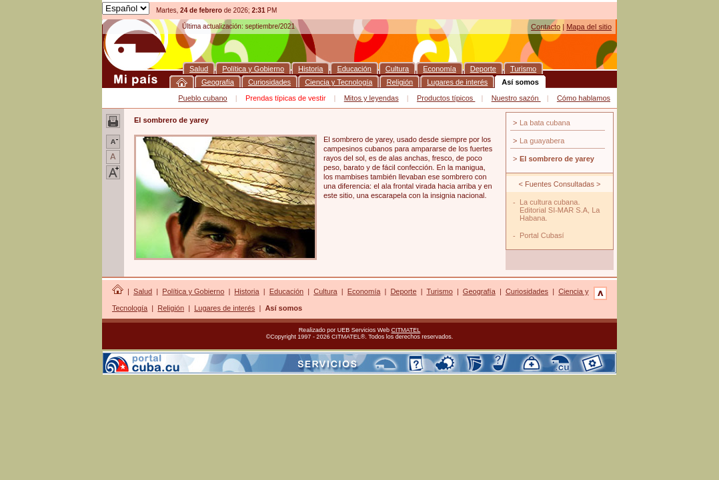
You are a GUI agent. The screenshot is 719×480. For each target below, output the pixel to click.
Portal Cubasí (542, 235)
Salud (142, 291)
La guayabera (542, 141)
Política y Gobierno (193, 291)
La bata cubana (545, 123)
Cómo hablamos (583, 98)
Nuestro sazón (516, 98)
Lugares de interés (224, 308)
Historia (246, 291)
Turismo (439, 291)
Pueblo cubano (202, 98)
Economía (364, 291)
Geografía (479, 291)
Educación (286, 291)
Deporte (403, 291)
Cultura (325, 291)
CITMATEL (406, 330)
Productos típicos (446, 98)
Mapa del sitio (589, 27)
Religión (170, 308)
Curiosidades (527, 291)
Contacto (545, 27)
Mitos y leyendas (371, 98)
